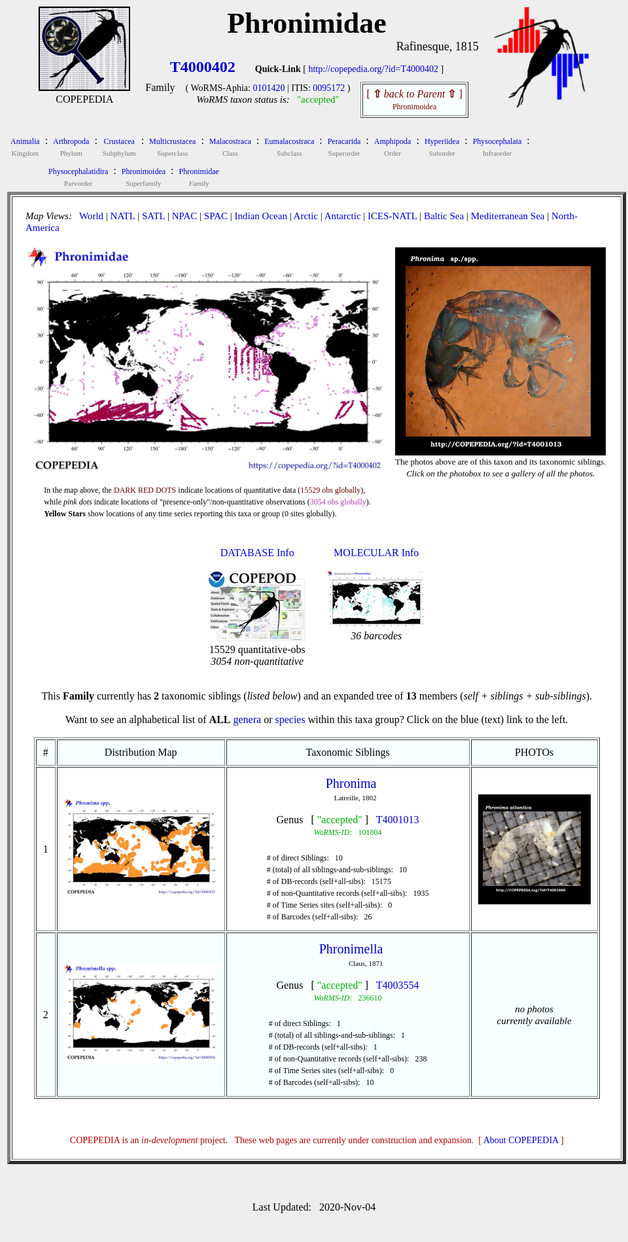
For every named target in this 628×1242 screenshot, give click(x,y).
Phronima (351, 783)
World (91, 216)
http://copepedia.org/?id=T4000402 (373, 69)
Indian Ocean (261, 216)
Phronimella (351, 949)
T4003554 (397, 985)
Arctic (306, 216)
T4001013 (397, 819)
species (290, 719)
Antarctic (342, 216)
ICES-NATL (392, 216)
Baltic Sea (444, 216)
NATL (123, 216)
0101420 (269, 88)
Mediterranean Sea (508, 216)
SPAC (216, 216)
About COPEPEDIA (521, 1140)
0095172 (329, 88)
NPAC (185, 216)
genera (247, 719)
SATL (153, 216)
